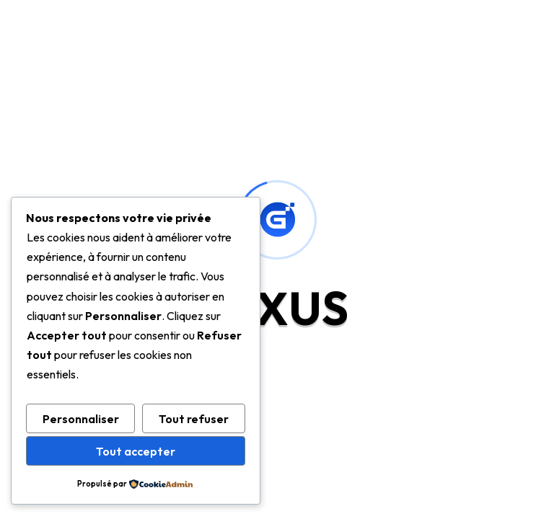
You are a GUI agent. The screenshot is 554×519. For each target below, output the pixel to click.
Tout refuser (194, 419)
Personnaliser (81, 419)
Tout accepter (135, 451)
